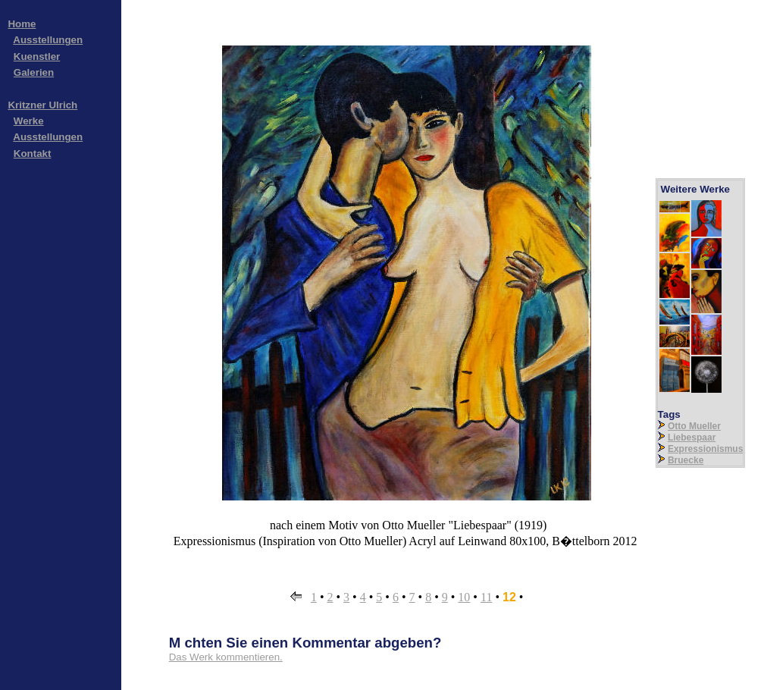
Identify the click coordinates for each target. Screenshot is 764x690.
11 (486, 597)
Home (22, 24)
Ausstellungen (48, 39)
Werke (29, 121)
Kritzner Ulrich (42, 105)
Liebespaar (691, 437)
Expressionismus (705, 449)
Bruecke (685, 460)
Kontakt (33, 153)
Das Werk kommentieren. (226, 657)
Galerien (34, 72)
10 (464, 597)
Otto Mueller (694, 426)
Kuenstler (37, 56)
